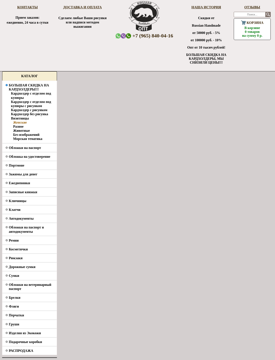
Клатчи (14, 209)
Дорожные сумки (22, 267)
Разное (18, 126)
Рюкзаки (16, 258)
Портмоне (16, 165)
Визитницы (20, 118)
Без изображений (26, 134)
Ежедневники (19, 183)
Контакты (27, 7)
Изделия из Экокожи (25, 333)
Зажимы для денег (23, 174)
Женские (20, 122)
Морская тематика (27, 139)
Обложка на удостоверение (29, 156)
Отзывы (252, 7)
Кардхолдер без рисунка (29, 114)
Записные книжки (23, 192)
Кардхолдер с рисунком (29, 110)
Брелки (14, 297)
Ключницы (17, 201)
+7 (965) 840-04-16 (149, 35)
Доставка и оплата (82, 7)
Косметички (18, 249)
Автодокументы (21, 218)
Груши (14, 324)
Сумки (14, 275)
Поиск (268, 14)
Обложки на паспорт (25, 148)
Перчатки (16, 315)
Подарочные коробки (25, 342)
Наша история (206, 7)
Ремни (14, 240)
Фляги (14, 306)
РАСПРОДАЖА (21, 350)
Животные (21, 130)
